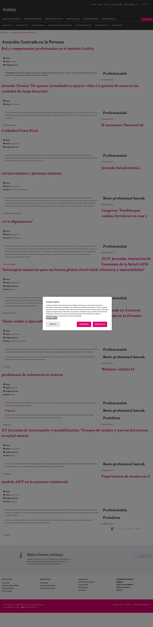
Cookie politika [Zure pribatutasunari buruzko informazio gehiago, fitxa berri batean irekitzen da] (51, 318)
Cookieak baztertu (100, 324)
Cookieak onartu (84, 324)
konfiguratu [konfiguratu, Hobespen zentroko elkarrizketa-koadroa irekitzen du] (53, 324)
